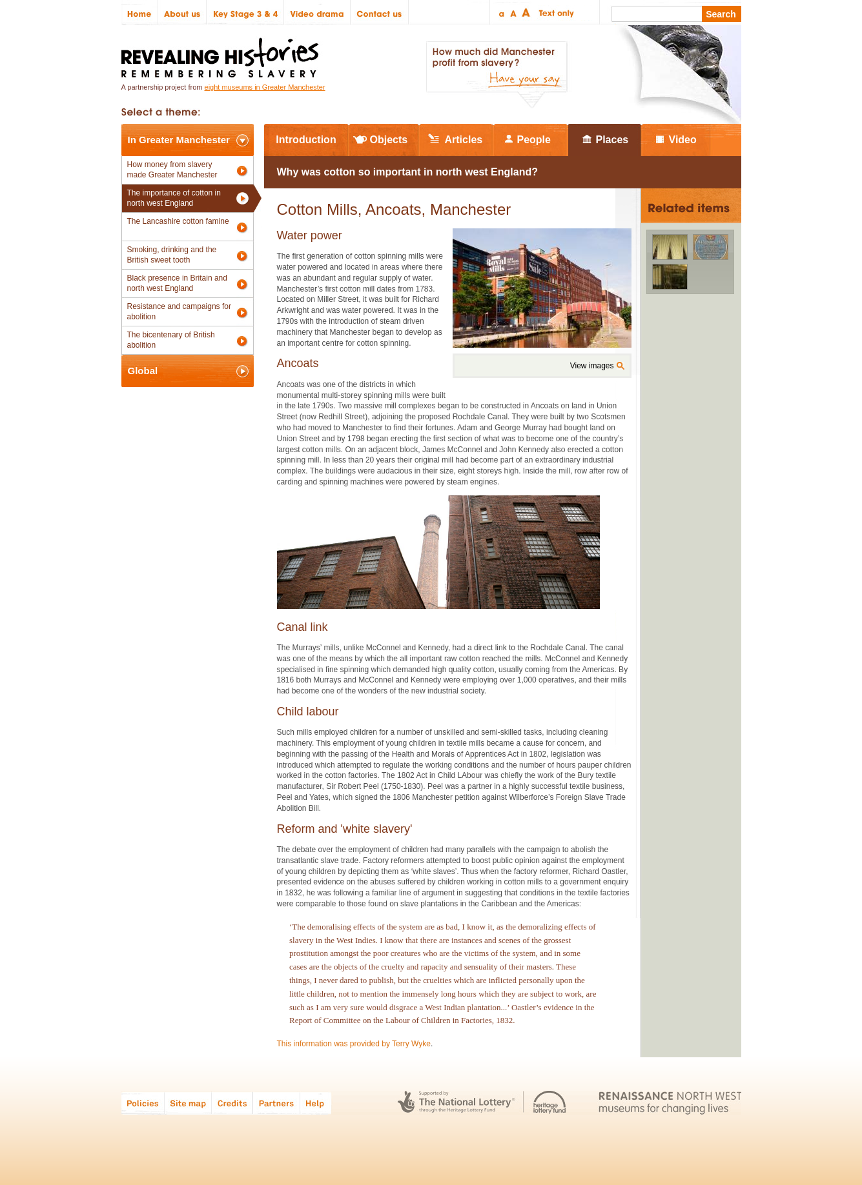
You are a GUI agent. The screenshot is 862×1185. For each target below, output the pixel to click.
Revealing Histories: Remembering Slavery (222, 54)
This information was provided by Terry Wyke (354, 1043)
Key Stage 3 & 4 (245, 12)
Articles (464, 139)
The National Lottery (456, 1103)
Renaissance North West (670, 1103)
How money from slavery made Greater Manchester (172, 169)
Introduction (306, 139)
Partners (276, 1103)
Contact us (380, 12)
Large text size (526, 12)
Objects (389, 139)
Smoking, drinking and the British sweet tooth (172, 254)
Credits (232, 1103)
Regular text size (514, 12)
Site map (188, 1103)
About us (182, 12)
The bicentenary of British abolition (171, 340)
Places (612, 139)
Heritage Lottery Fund (549, 1103)
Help (316, 1103)
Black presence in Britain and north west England (177, 283)
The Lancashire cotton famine (178, 221)
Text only (554, 12)
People (534, 139)
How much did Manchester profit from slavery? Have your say (496, 74)
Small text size (501, 12)
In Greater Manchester (179, 139)
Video (683, 139)
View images (592, 365)
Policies (143, 1103)
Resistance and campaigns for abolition (179, 311)
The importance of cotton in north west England (174, 198)
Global (143, 370)
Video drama (317, 12)
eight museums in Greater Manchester (265, 87)
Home (139, 12)
